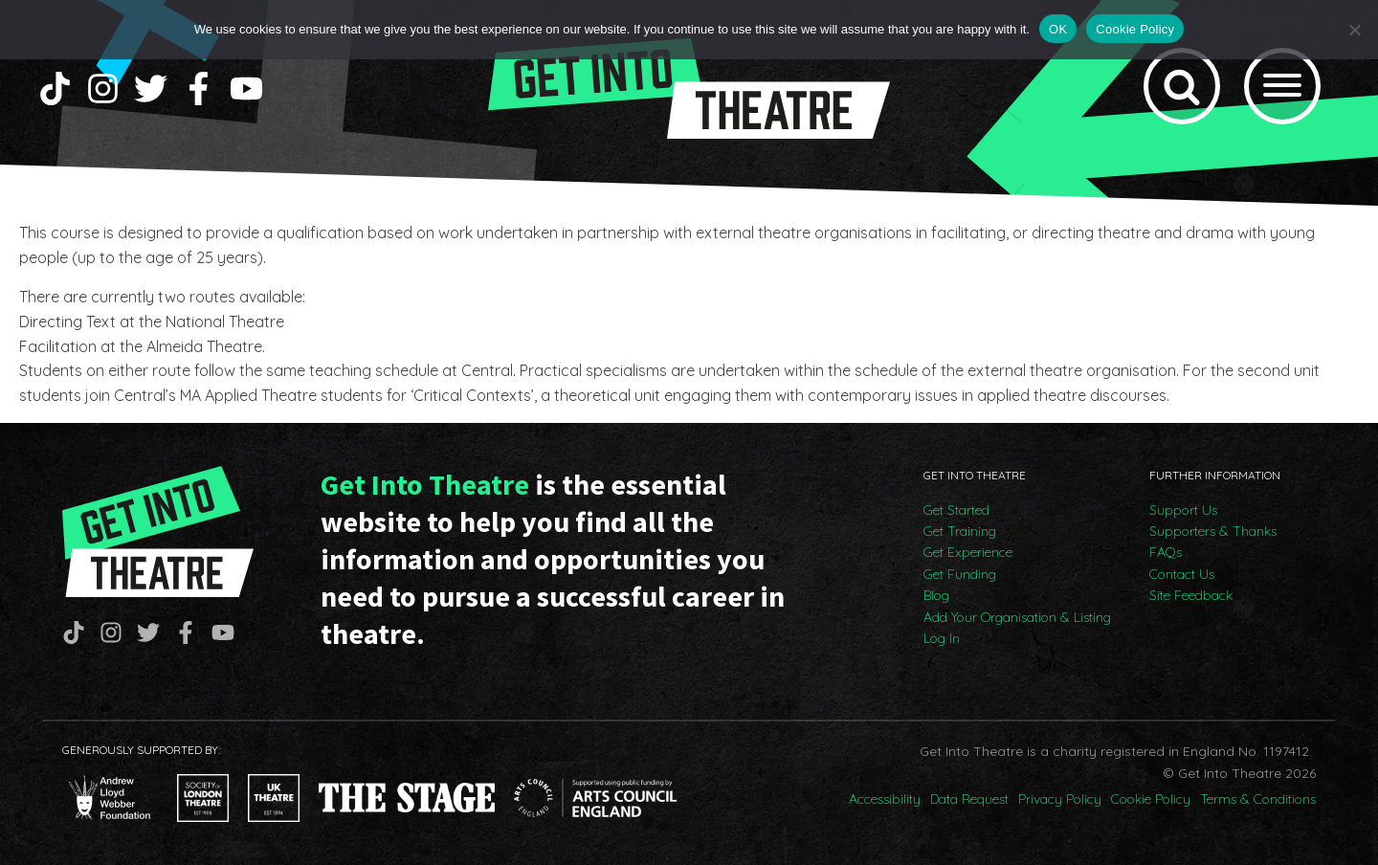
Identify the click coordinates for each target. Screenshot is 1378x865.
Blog (936, 595)
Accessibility (885, 799)
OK (1058, 29)
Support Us (1183, 510)
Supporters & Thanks (1213, 531)
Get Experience (967, 552)
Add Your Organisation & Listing (1017, 617)
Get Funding (959, 574)
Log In (941, 638)
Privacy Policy (1059, 799)
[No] (1354, 29)
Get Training (959, 531)
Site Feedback (1191, 595)
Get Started (956, 510)
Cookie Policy (1150, 799)
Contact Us (1181, 574)
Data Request (969, 799)
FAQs (1165, 552)
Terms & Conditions (1258, 799)
